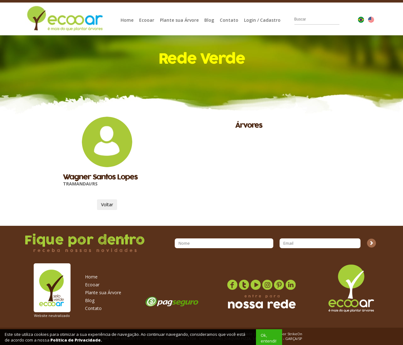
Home (127, 20)
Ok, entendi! (268, 338)
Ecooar (146, 20)
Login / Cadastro (262, 20)
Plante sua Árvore (179, 20)
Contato (229, 20)
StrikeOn (294, 333)
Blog (209, 20)
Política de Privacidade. (76, 340)
